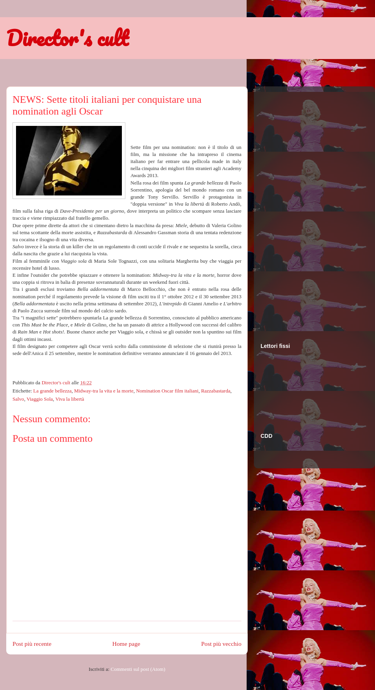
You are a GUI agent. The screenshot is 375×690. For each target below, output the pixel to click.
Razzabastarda (215, 391)
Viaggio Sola (40, 399)
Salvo (18, 399)
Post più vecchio (221, 643)
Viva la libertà (69, 399)
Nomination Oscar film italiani (167, 391)
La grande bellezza (52, 391)
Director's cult (67, 38)
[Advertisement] (292, 207)
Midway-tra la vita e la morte (104, 391)
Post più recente (32, 643)
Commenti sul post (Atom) (138, 669)
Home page (126, 643)
